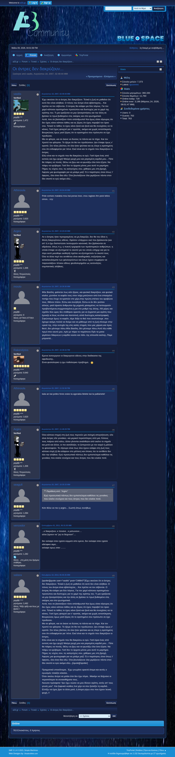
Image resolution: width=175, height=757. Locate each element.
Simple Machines (31, 750)
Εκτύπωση (111, 85)
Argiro (17, 231)
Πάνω (14, 703)
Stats (123, 69)
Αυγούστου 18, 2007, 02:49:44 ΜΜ (56, 94)
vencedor (19, 525)
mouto (17, 286)
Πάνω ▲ (162, 750)
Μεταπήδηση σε (70, 716)
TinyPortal (131, 750)
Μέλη (127, 77)
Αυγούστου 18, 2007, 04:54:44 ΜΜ (56, 190)
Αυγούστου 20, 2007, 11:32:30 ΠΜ (56, 388)
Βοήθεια (139, 750)
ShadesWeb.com (31, 754)
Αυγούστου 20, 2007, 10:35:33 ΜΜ (56, 485)
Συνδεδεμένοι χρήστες (137, 108)
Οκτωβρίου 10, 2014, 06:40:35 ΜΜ (56, 575)
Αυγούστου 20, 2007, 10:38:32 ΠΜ (56, 350)
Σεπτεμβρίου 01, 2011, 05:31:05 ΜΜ (57, 525)
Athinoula (19, 190)
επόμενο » (110, 76)
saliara (18, 575)
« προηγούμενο (94, 76)
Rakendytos (21, 350)
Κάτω (14, 85)
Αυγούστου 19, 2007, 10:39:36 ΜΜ (56, 286)
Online (16, 723)
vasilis (17, 93)
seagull (18, 484)
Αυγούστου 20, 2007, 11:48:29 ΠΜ (56, 429)
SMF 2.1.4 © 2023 (16, 750)
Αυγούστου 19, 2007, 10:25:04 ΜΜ (56, 231)
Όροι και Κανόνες (151, 750)
